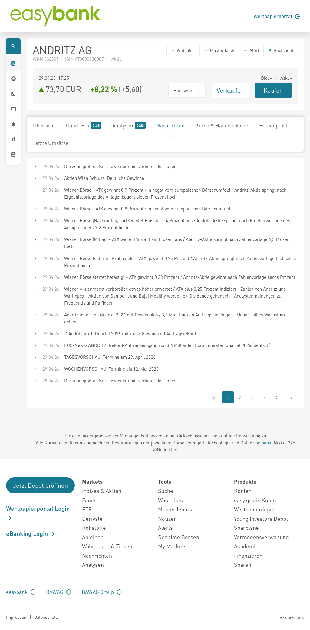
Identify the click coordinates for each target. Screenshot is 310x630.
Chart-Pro (83, 125)
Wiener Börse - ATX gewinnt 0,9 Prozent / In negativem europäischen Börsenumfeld (147, 209)
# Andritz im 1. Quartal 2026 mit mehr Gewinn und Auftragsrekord (130, 333)
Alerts (165, 527)
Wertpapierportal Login (38, 512)
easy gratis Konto (255, 499)
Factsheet (280, 50)
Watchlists (170, 499)
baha (266, 443)
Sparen (242, 564)
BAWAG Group (102, 592)
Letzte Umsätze (50, 143)
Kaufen (273, 90)
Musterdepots (175, 509)
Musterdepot (219, 50)
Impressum (17, 617)
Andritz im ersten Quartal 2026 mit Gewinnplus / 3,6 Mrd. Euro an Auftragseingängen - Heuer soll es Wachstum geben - (174, 318)
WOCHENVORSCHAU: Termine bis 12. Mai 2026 (111, 369)
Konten (243, 490)
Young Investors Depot (261, 518)
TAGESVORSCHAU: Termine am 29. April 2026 (110, 357)
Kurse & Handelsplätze (222, 125)
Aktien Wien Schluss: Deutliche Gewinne (104, 178)
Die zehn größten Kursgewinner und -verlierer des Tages (120, 166)
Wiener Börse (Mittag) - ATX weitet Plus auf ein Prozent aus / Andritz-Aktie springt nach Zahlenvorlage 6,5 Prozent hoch (177, 242)
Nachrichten (171, 125)
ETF (86, 509)
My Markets (172, 546)
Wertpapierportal (276, 16)
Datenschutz (46, 617)
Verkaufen (230, 90)
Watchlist (183, 50)
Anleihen (93, 536)
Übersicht (44, 125)
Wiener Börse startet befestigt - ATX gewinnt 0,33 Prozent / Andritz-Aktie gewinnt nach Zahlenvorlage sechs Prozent (179, 277)
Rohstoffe (94, 527)
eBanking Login (30, 533)
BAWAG (58, 592)
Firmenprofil (273, 125)
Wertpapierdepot (254, 509)
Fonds (89, 499)
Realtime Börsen (178, 536)
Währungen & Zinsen (107, 546)
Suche (165, 490)
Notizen (167, 518)
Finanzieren (248, 555)
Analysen (129, 125)
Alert (251, 50)
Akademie (246, 546)
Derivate (92, 518)
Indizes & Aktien (101, 490)
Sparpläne (246, 527)
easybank (21, 592)
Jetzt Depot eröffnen (40, 485)
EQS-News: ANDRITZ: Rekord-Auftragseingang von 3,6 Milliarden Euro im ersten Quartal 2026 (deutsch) (167, 345)
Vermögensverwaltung (261, 536)
